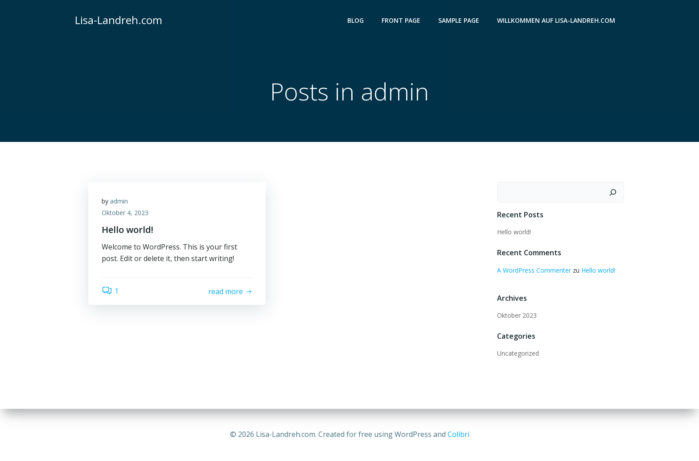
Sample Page (458, 20)
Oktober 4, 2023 (125, 212)
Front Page (401, 20)
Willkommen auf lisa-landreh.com (556, 20)
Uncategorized (518, 353)
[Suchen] (613, 192)
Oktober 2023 (517, 315)
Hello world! (514, 232)
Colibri (458, 434)
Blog (355, 20)
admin (119, 201)
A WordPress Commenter (534, 270)
